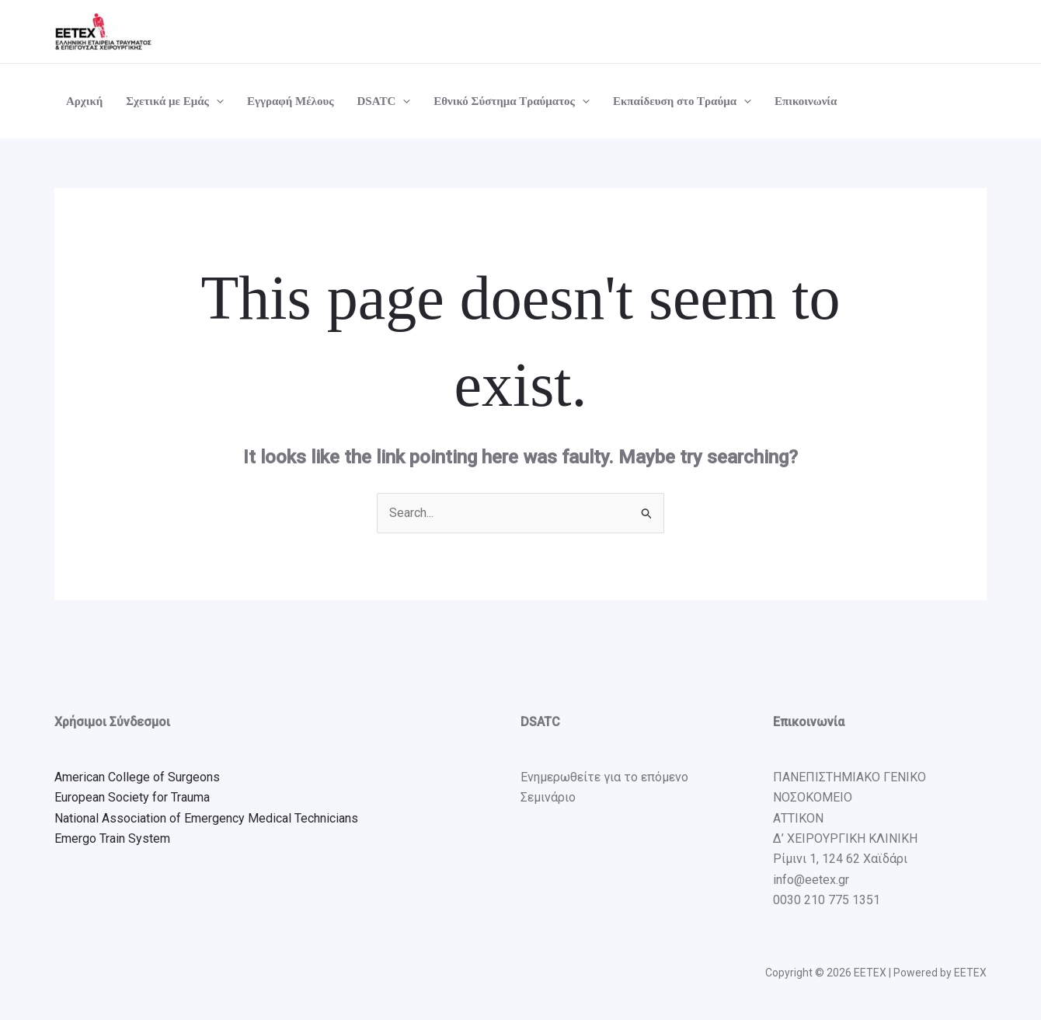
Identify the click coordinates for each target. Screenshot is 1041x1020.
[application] (216, 101)
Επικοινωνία (806, 101)
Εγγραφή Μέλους (290, 101)
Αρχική (84, 101)
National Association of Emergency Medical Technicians (206, 818)
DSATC (384, 101)
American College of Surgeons (137, 777)
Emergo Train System (112, 838)
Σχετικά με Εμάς (175, 101)
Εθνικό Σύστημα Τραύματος (511, 101)
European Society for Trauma (132, 797)
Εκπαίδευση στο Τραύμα (682, 101)
